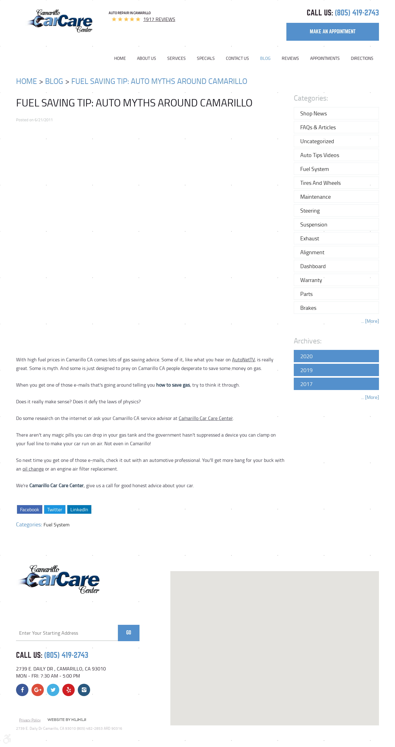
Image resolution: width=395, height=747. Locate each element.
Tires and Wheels (320, 182)
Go (128, 632)
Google (37, 690)
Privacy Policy (30, 720)
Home (120, 58)
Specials (206, 58)
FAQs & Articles (318, 127)
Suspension (313, 224)
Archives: (308, 340)
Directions (362, 58)
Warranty (311, 280)
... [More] (370, 320)
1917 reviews (159, 19)
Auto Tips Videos (319, 155)
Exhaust (309, 238)
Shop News (313, 113)
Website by (66, 720)
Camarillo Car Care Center (206, 418)
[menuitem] (122, 58)
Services (176, 58)
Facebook (29, 509)
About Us (146, 58)
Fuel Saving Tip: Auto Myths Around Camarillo (159, 81)
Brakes (308, 307)
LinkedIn (79, 509)
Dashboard (313, 266)
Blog (265, 58)
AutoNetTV (243, 359)
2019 (306, 370)
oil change (33, 468)
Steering (310, 210)
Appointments (325, 58)
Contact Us (237, 58)
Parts (306, 293)
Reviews (290, 58)
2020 (306, 356)
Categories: (311, 98)
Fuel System (56, 524)
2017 (306, 384)
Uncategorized (317, 141)
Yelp (68, 690)
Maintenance (315, 196)
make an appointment (333, 31)
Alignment (312, 252)
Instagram (84, 690)
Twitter (54, 509)
